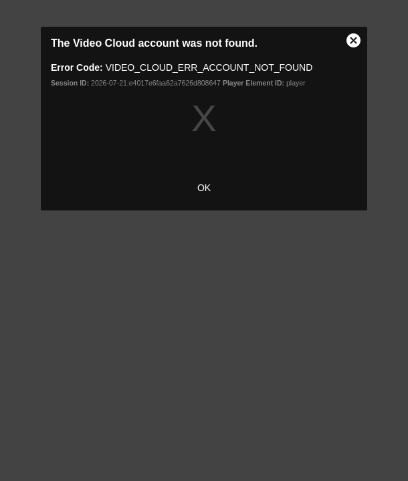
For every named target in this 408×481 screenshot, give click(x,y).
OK (204, 187)
